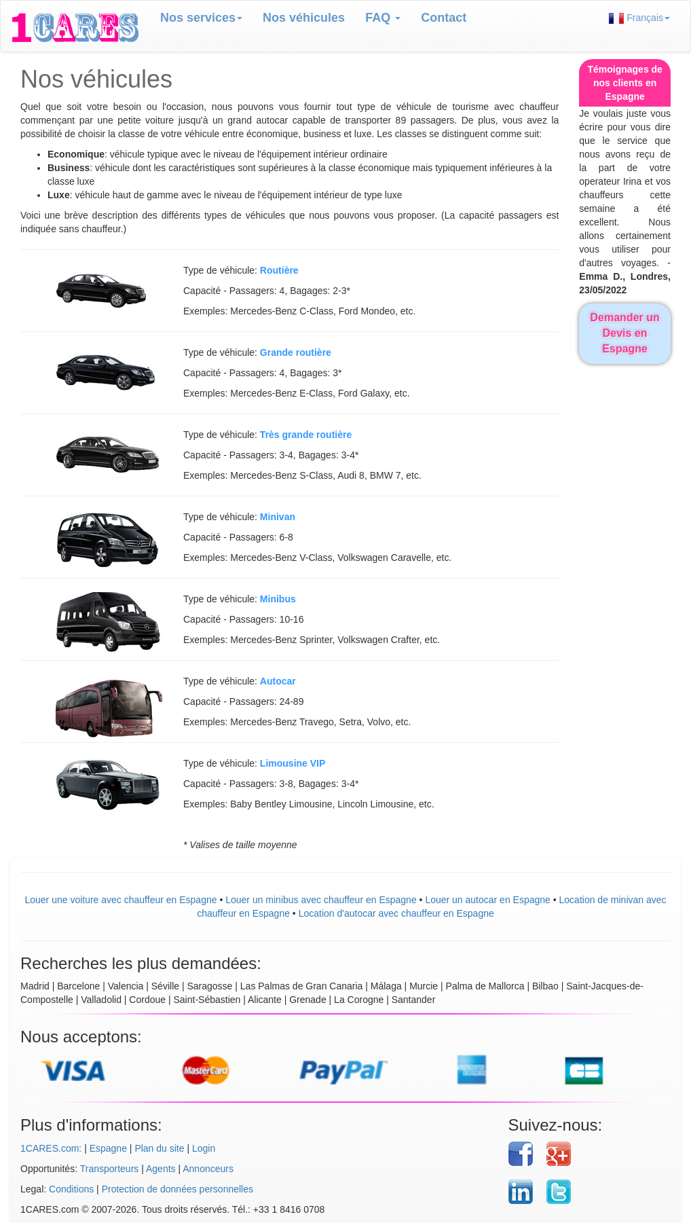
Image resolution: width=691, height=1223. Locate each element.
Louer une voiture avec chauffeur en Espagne (120, 899)
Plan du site (159, 1148)
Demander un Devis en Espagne (625, 333)
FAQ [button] (382, 17)
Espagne (108, 1148)
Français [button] (639, 18)
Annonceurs (208, 1168)
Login (203, 1148)
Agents (161, 1168)
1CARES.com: (50, 1148)
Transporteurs (109, 1168)
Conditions (71, 1189)
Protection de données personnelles (177, 1189)
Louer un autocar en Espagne (487, 899)
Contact (443, 17)
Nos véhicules (304, 17)
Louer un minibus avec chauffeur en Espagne (321, 899)
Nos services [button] (201, 17)
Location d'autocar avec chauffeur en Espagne (396, 913)
